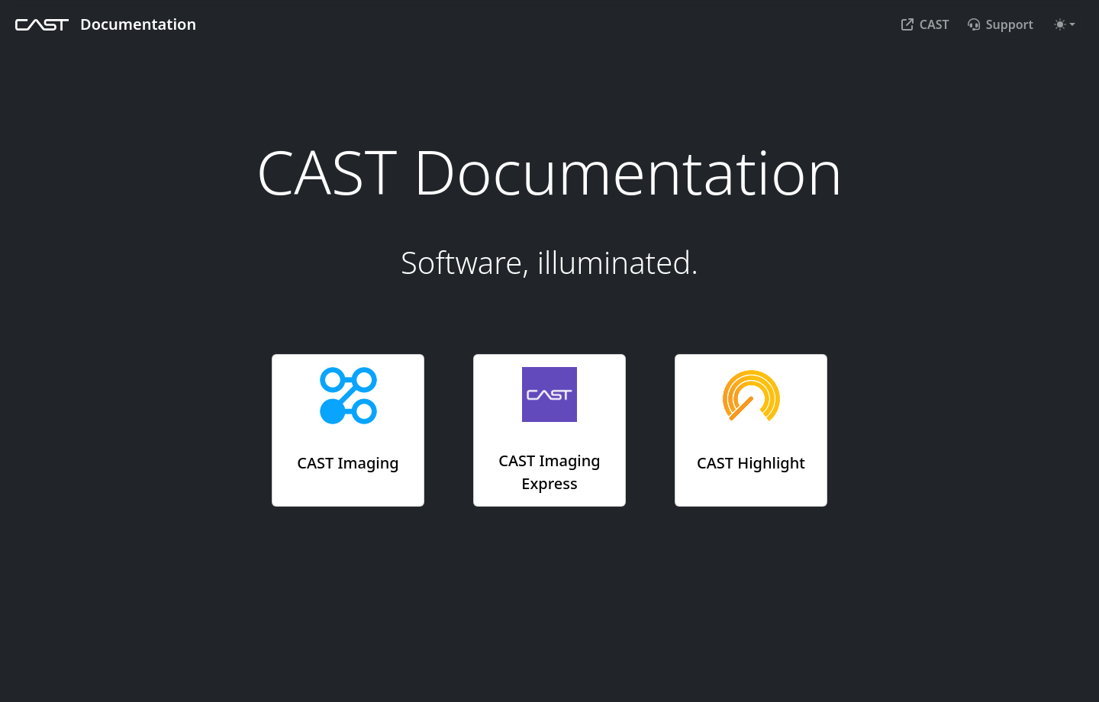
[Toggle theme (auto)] (1064, 24)
